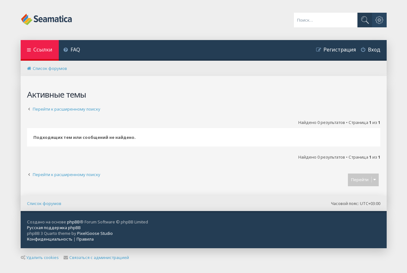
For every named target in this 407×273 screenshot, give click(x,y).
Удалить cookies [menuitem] (40, 257)
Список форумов (44, 203)
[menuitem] (72, 50)
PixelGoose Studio (95, 233)
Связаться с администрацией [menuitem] (96, 257)
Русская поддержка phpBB (54, 227)
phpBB (73, 222)
